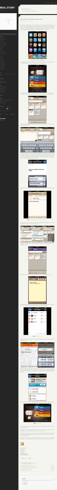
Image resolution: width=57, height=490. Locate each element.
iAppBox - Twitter (2, 89)
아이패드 (13, 74)
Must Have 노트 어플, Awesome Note (30, 11)
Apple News (2, 60)
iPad (1, 48)
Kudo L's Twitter (2, 92)
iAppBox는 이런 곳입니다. (3, 101)
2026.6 (8, 106)
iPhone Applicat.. (3, 65)
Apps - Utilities (29, 463)
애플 (7, 74)
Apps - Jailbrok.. (3, 45)
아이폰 (1, 74)
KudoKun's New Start (3, 88)
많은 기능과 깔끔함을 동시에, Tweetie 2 (26, 465)
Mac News (2, 62)
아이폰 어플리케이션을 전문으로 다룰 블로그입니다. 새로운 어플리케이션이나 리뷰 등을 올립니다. (36, 481)
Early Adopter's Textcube (3, 86)
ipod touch (9, 74)
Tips (2, 46)
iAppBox (24, 478)
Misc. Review (2, 67)
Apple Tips (2, 63)
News (2, 49)
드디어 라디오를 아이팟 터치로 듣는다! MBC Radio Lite (28, 467)
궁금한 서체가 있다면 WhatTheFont (26, 468)
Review (2, 41)
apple (5, 74)
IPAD (3, 74)
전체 (1, 37)
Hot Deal (2, 66)
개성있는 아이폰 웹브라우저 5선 (25, 470)
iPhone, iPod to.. (3, 38)
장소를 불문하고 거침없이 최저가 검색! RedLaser (27, 466)
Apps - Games (3, 44)
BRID (23, 450)
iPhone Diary (2, 69)
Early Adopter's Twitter (3, 90)
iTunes (1, 56)
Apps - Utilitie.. (3, 42)
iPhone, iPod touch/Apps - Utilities (25, 21)
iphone (1, 75)
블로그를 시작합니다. (3, 102)
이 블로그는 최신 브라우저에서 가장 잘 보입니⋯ (7, 100)
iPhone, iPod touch (23, 463)
